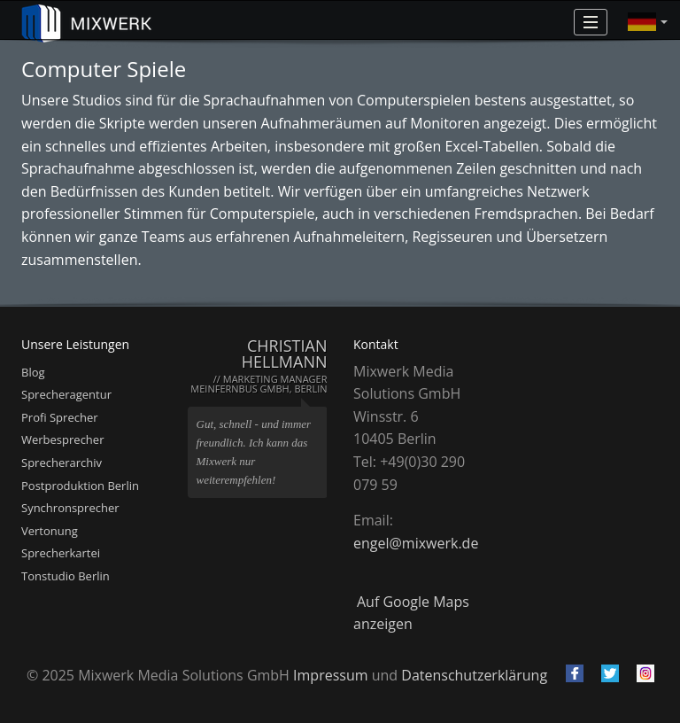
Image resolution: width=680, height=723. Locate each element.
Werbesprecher (62, 439)
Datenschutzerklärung (474, 675)
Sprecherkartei (60, 553)
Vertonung (49, 531)
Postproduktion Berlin (80, 486)
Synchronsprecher (70, 508)
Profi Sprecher (59, 417)
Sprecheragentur (66, 394)
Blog (33, 372)
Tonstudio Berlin (65, 576)
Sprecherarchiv (61, 462)
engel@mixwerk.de (415, 543)
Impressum (330, 675)
